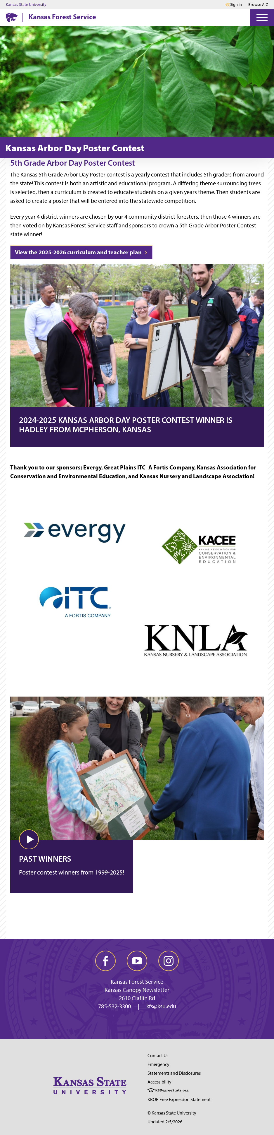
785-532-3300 (114, 1006)
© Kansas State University (172, 1113)
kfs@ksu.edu (161, 1006)
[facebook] (105, 961)
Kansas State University (26, 4)
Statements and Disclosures (174, 1073)
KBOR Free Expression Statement (179, 1099)
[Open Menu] (262, 17)
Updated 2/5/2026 (165, 1121)
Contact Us (158, 1055)
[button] (29, 839)
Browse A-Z (258, 4)
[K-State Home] (12, 17)
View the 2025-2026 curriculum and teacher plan (81, 252)
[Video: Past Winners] (137, 760)
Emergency (158, 1064)
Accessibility (159, 1082)
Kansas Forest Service (62, 16)
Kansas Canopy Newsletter (137, 989)
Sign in (236, 4)
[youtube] (137, 961)
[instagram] (168, 961)
